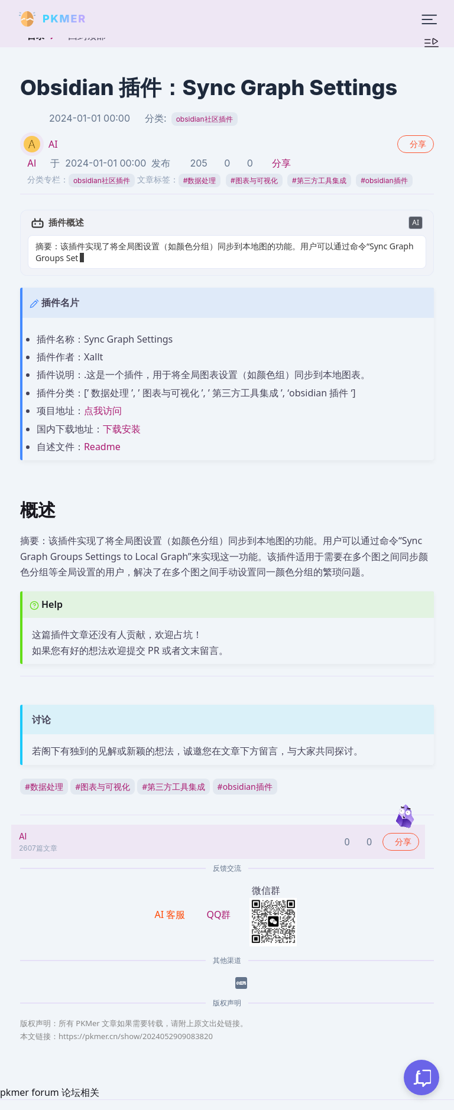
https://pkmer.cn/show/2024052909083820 (136, 1036)
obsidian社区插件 (204, 119)
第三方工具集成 (319, 180)
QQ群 (218, 914)
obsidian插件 (384, 180)
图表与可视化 (254, 180)
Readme (102, 446)
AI (53, 144)
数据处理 (199, 180)
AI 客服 (171, 914)
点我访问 (103, 410)
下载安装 (122, 428)
